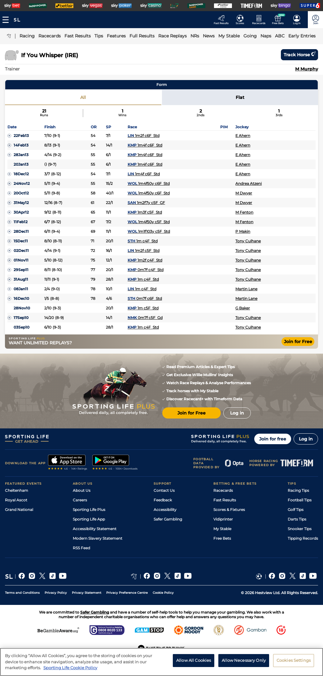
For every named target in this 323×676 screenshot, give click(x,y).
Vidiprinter (223, 519)
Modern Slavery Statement (97, 538)
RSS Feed (81, 548)
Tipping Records (303, 538)
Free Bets (222, 538)
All (83, 97)
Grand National (19, 509)
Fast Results (224, 500)
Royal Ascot (16, 500)
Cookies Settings (294, 661)
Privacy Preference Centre (127, 593)
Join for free (272, 439)
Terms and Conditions (22, 593)
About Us (81, 490)
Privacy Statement (86, 593)
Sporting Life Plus (89, 509)
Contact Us (164, 490)
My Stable (222, 528)
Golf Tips (295, 509)
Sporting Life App (89, 519)
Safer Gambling (168, 519)
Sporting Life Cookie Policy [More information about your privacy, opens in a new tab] (70, 669)
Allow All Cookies (193, 661)
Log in (306, 439)
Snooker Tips (300, 528)
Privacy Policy (56, 593)
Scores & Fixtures (229, 509)
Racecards (223, 490)
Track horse (299, 54)
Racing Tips (298, 490)
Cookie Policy (163, 593)
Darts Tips (297, 519)
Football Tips (300, 500)
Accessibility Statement (94, 528)
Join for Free (298, 341)
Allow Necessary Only (244, 661)
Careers (80, 500)
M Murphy (306, 69)
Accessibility (165, 509)
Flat (240, 97)
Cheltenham (16, 490)
